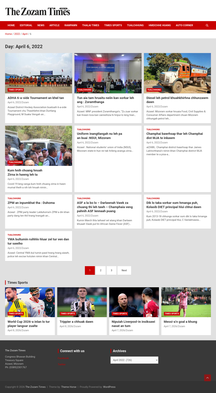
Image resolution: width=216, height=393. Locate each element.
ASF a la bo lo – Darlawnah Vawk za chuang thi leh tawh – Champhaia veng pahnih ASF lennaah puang (105, 207)
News (40, 25)
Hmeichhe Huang (160, 25)
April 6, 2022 (14, 102)
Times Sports (17, 283)
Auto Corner (184, 25)
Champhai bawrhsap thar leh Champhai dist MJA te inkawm (174, 136)
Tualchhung (135, 25)
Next (124, 270)
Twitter (62, 364)
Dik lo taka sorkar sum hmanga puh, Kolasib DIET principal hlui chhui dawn (173, 205)
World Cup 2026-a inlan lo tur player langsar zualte (29, 324)
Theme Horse (68, 386)
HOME (11, 25)
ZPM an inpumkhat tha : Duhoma (31, 203)
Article (54, 25)
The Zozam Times (35, 386)
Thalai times (90, 25)
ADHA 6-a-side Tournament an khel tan (36, 98)
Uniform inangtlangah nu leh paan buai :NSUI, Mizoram (99, 136)
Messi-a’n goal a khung (180, 322)
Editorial (26, 25)
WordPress (109, 386)
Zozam (25, 102)
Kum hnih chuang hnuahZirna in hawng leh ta (25, 172)
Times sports (113, 25)
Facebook (63, 358)
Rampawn (70, 25)
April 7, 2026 (118, 330)
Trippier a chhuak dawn (76, 322)
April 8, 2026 (14, 330)
